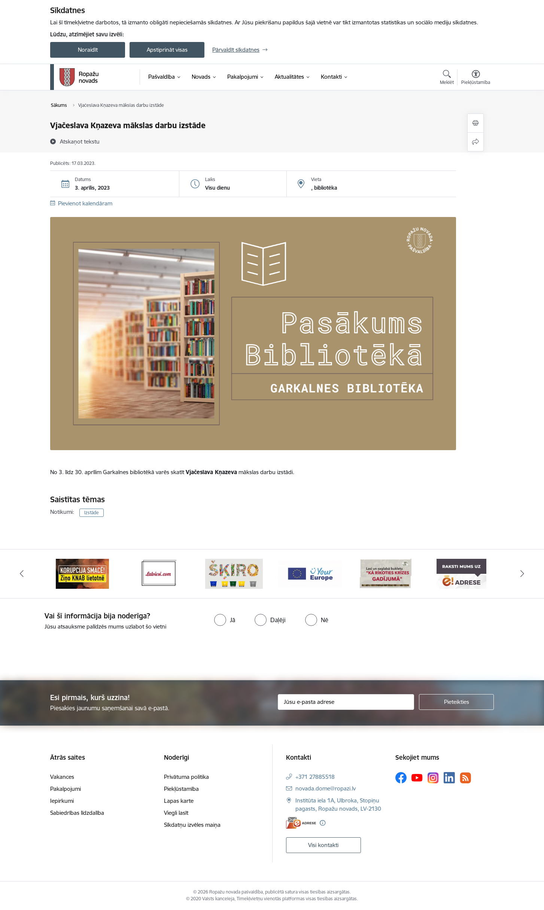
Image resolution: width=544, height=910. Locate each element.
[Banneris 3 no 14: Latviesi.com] (234, 573)
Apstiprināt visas (167, 49)
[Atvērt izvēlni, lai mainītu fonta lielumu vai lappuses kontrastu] (476, 78)
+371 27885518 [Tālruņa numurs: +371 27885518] (315, 776)
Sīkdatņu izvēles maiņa (192, 824)
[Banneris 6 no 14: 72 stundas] (461, 573)
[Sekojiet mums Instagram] (433, 777)
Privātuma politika (186, 776)
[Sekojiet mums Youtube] (417, 777)
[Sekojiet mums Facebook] (401, 777)
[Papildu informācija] (322, 823)
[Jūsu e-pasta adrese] (346, 702)
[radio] (224, 620)
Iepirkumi (62, 800)
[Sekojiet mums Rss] (465, 777)
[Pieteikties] (456, 702)
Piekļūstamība (181, 788)
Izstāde (91, 512)
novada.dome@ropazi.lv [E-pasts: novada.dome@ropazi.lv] (325, 788)
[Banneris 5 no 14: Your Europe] (385, 573)
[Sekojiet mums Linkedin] (449, 777)
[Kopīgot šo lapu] (475, 142)
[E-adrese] (301, 823)
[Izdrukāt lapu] (475, 123)
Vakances (62, 776)
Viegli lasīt (176, 812)
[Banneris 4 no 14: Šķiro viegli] (310, 573)
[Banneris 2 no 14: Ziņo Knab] (158, 573)
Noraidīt (88, 49)
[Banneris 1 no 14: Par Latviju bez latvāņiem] (83, 573)
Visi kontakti (323, 845)
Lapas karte (179, 800)
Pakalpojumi (65, 788)
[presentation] (62, 652)
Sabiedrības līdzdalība (77, 812)
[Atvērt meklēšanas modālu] (447, 78)
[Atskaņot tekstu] (80, 141)
